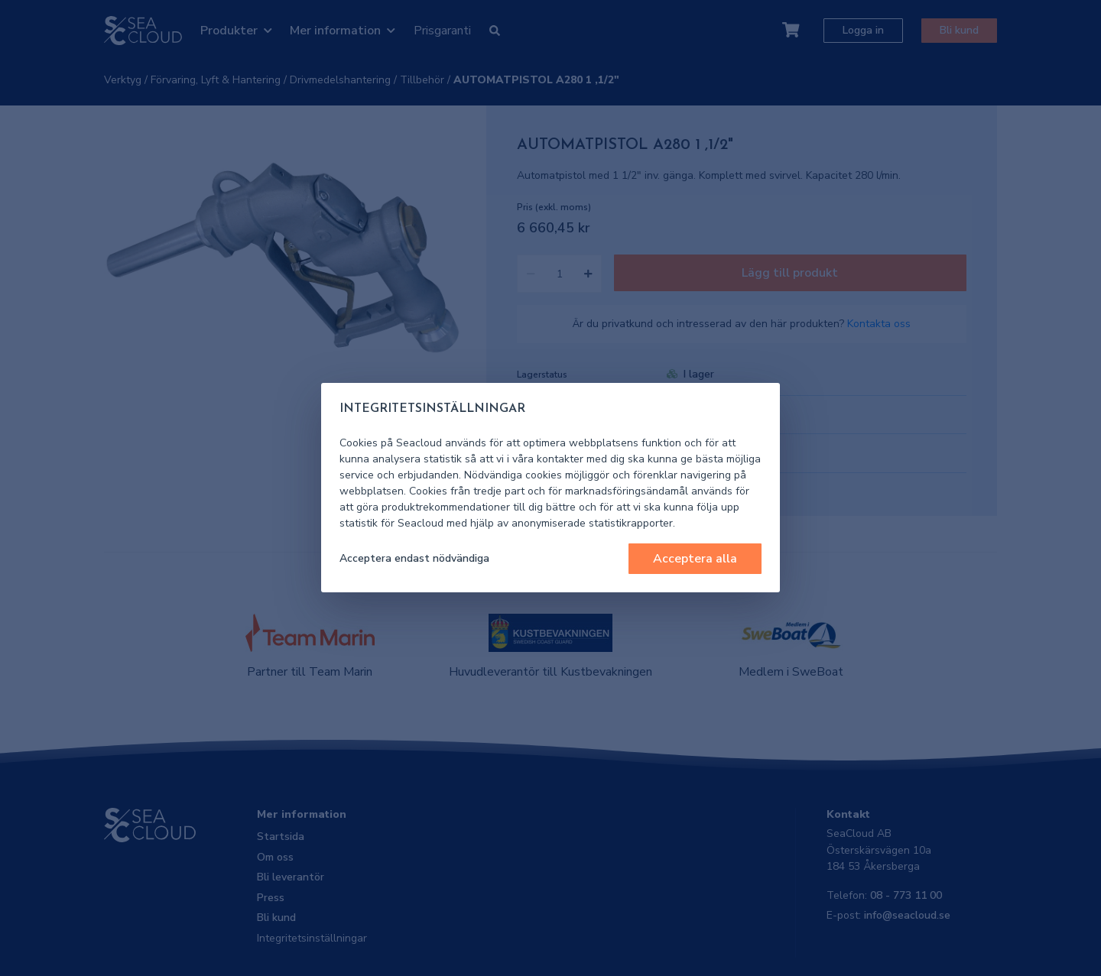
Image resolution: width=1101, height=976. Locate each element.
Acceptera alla (695, 558)
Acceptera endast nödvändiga (414, 558)
